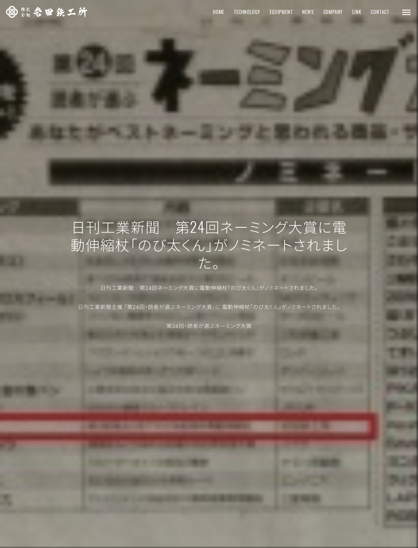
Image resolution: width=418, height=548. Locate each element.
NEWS (308, 11)
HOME (218, 11)
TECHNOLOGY (247, 11)
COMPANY (333, 11)
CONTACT (380, 11)
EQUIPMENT (281, 11)
